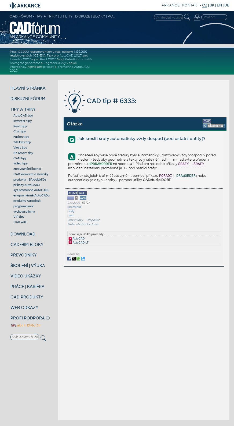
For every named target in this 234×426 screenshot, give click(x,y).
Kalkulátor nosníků (78, 59)
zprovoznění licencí (27, 169)
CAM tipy (19, 158)
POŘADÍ (165, 176)
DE (226, 5)
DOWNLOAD (22, 234)
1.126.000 (80, 52)
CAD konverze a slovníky (30, 174)
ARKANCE (171, 5)
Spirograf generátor (25, 63)
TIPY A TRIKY (23, 109)
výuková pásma (24, 211)
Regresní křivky (54, 63)
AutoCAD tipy (23, 115)
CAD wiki (19, 222)
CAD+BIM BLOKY (26, 244)
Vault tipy (20, 147)
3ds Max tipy (22, 142)
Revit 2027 (48, 59)
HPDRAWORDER (100, 164)
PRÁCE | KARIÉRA (27, 286)
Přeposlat (93, 220)
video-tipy (20, 163)
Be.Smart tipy (23, 153)
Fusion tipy (21, 137)
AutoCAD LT (78, 242)
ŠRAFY (183, 164)
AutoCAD (76, 238)
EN (219, 5)
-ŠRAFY (197, 164)
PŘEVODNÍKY (23, 255)
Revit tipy (20, 126)
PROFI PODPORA (27, 318)
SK (212, 5)
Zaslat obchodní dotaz (82, 224)
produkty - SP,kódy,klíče (29, 179)
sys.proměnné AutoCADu (31, 190)
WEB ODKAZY (24, 307)
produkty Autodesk (27, 201)
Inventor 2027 (20, 59)
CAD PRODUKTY (26, 297)
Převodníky (18, 67)
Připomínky (75, 220)
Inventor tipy (22, 121)
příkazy (48, 67)
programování (23, 206)
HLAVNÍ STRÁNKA (28, 88)
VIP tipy (18, 217)
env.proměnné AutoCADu (31, 195)
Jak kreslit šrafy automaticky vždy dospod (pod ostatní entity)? (141, 138)
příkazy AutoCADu (26, 185)
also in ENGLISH (25, 325)
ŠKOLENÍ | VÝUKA (27, 265)
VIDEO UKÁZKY (25, 276)
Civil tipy (19, 131)
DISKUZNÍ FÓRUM (27, 98)
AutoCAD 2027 (71, 55)
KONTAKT (190, 5)
